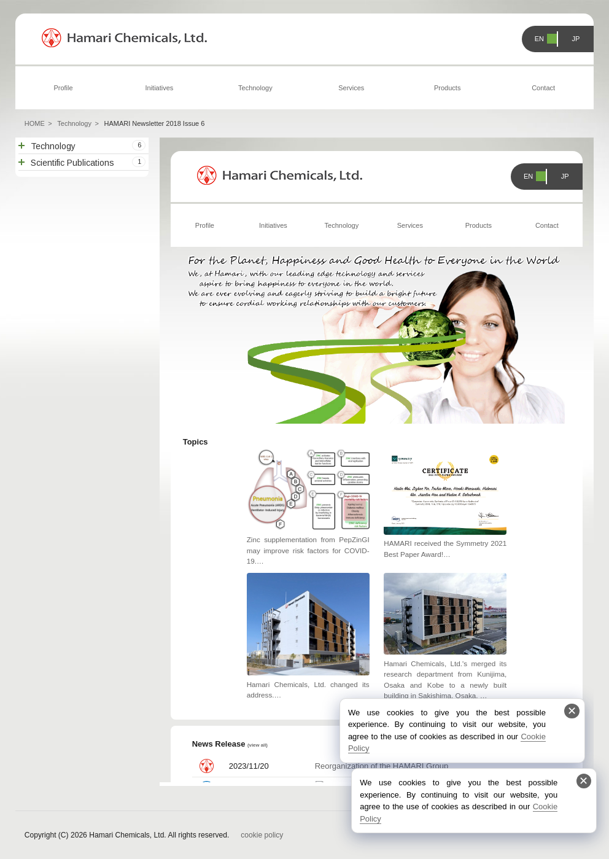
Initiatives (159, 87)
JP (576, 38)
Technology (255, 87)
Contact (543, 87)
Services (351, 87)
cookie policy (262, 835)
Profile (62, 87)
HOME (35, 123)
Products (447, 87)
